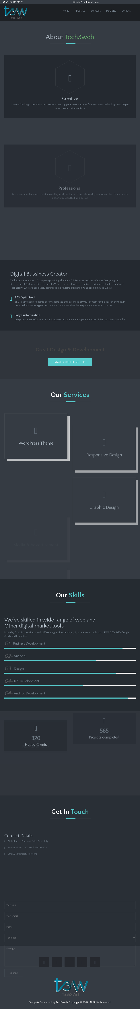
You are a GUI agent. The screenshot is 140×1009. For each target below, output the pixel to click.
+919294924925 (13, 2)
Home (66, 11)
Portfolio (111, 11)
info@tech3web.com (86, 2)
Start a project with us (70, 362)
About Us (80, 11)
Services (96, 11)
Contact (126, 11)
